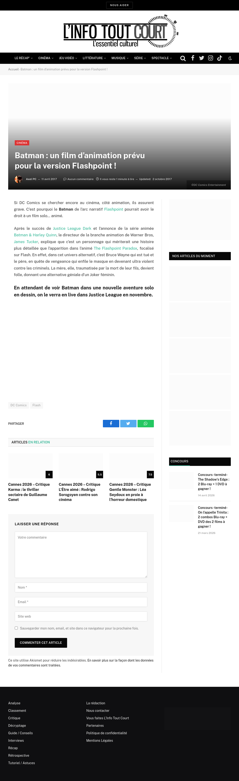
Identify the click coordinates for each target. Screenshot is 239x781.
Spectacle (160, 58)
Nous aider (119, 5)
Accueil (13, 69)
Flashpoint (113, 209)
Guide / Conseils (20, 733)
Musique (119, 58)
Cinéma (44, 58)
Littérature (93, 58)
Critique (14, 718)
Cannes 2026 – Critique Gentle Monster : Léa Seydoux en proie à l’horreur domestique (130, 492)
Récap (13, 748)
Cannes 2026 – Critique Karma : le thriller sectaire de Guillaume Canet (29, 492)
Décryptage (17, 725)
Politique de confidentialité (106, 733)
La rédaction (95, 703)
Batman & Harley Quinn (35, 235)
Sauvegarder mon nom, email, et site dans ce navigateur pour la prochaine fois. (79, 628)
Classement (17, 711)
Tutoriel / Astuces (21, 763)
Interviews (16, 740)
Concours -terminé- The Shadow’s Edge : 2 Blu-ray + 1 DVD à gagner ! (213, 482)
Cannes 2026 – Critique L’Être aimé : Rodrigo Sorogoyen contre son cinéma (79, 492)
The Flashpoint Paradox (115, 248)
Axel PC (31, 179)
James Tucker (26, 241)
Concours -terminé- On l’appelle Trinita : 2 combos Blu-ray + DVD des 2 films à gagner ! (213, 517)
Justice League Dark (72, 228)
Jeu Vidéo (66, 58)
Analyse (14, 703)
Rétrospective (18, 755)
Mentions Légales (99, 740)
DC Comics (19, 405)
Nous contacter (97, 711)
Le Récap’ (22, 58)
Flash (37, 405)
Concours (179, 461)
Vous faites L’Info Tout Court (107, 718)
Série (138, 58)
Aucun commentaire (78, 179)
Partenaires (95, 725)
